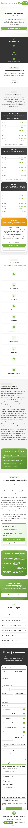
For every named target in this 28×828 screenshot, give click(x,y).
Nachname (18, 671)
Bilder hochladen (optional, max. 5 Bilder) (13, 797)
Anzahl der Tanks (7, 736)
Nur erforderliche (19, 822)
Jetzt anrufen (14, 32)
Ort (12, 685)
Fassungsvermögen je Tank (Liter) (20, 736)
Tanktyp (5, 706)
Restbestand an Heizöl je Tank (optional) (13, 744)
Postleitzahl (5, 685)
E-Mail (19, 693)
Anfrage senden (14, 809)
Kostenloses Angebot (14, 28)
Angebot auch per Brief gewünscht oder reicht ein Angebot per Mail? (13, 767)
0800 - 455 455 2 (14, 245)
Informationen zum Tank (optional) (12, 750)
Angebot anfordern (14, 595)
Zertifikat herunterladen (14, 539)
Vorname (5, 671)
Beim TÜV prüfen (14, 543)
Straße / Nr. (5, 678)
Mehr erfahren (18, 819)
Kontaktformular (14, 249)
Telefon (4, 693)
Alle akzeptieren (8, 822)
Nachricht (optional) (7, 784)
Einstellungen (14, 825)
